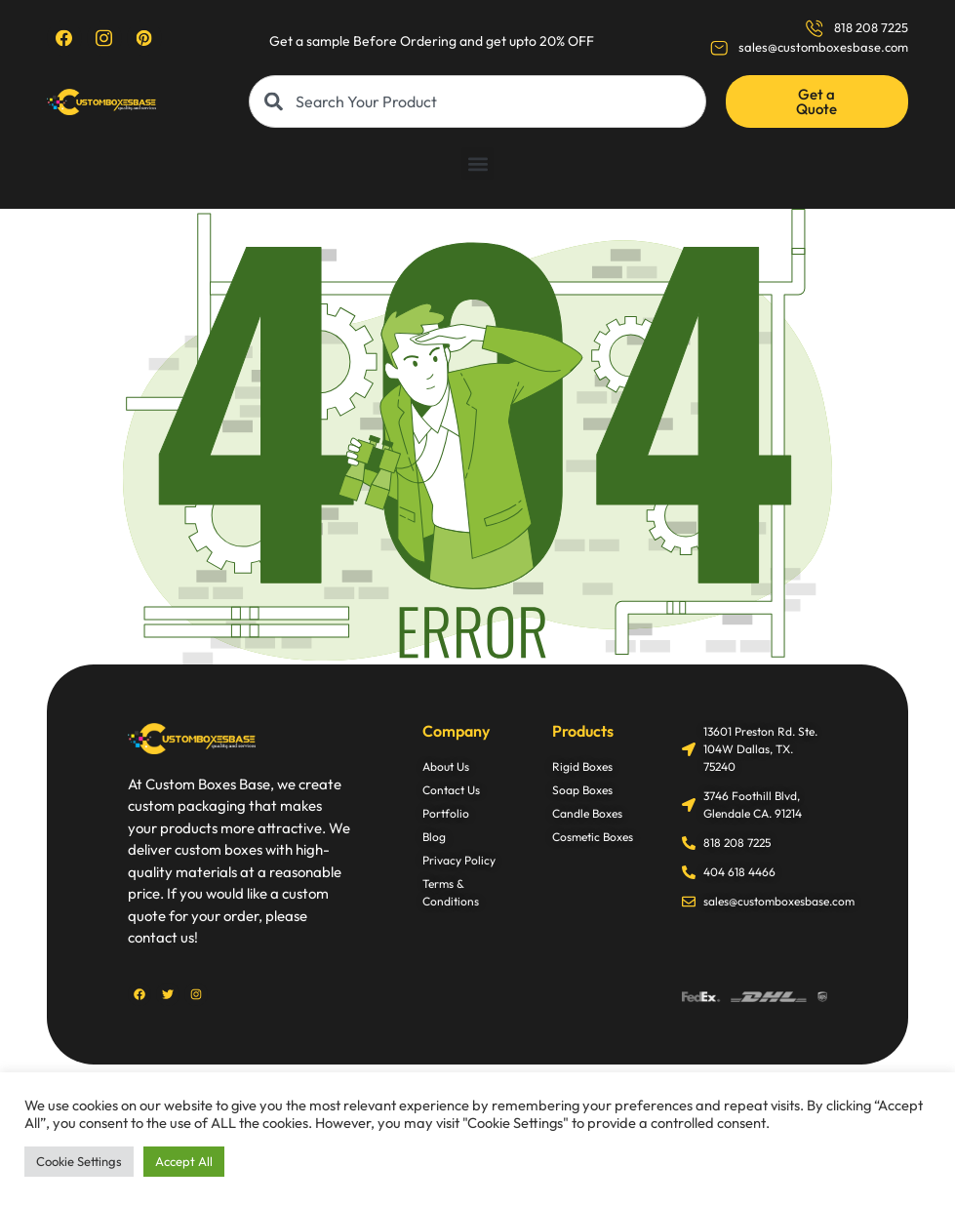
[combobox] (477, 101)
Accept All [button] (184, 1161)
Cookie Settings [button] (79, 1161)
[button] (477, 163)
